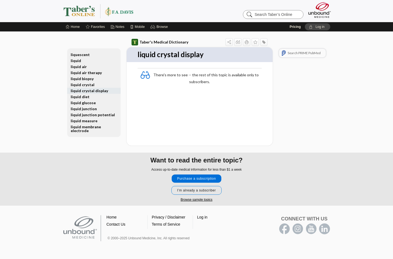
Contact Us (115, 224)
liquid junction (84, 108)
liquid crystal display (89, 90)
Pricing (295, 27)
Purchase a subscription (196, 179)
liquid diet (80, 96)
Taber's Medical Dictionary (160, 42)
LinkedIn (324, 228)
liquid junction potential (93, 114)
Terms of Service (166, 224)
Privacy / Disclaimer (168, 217)
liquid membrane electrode (86, 128)
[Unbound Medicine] (320, 10)
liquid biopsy (82, 78)
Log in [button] (202, 217)
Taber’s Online (131, 11)
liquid (76, 60)
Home (111, 217)
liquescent (80, 54)
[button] (159, 26)
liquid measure (84, 120)
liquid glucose (83, 102)
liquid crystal (82, 84)
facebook (284, 228)
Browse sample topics (197, 200)
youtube (311, 228)
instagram (297, 228)
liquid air (79, 66)
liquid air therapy (86, 72)
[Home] (73, 26)
